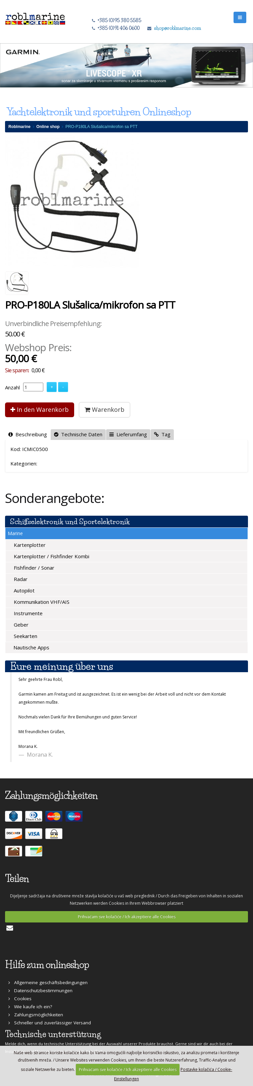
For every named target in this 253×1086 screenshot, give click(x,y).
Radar (20, 579)
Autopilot (23, 590)
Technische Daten (78, 434)
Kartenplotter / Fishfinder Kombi (50, 556)
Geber (20, 624)
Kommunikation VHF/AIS (40, 601)
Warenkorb (104, 409)
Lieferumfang (128, 434)
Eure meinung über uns (61, 666)
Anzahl (12, 387)
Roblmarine (19, 126)
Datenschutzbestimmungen (40, 990)
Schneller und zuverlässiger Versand (49, 1023)
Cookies (20, 999)
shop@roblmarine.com (177, 28)
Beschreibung (27, 434)
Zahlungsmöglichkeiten (35, 1015)
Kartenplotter (29, 544)
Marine (15, 533)
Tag (162, 434)
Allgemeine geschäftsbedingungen (48, 982)
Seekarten (24, 636)
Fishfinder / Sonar (33, 567)
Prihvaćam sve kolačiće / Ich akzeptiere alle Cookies (126, 916)
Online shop (47, 126)
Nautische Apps (30, 647)
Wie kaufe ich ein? (30, 1007)
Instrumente (27, 613)
